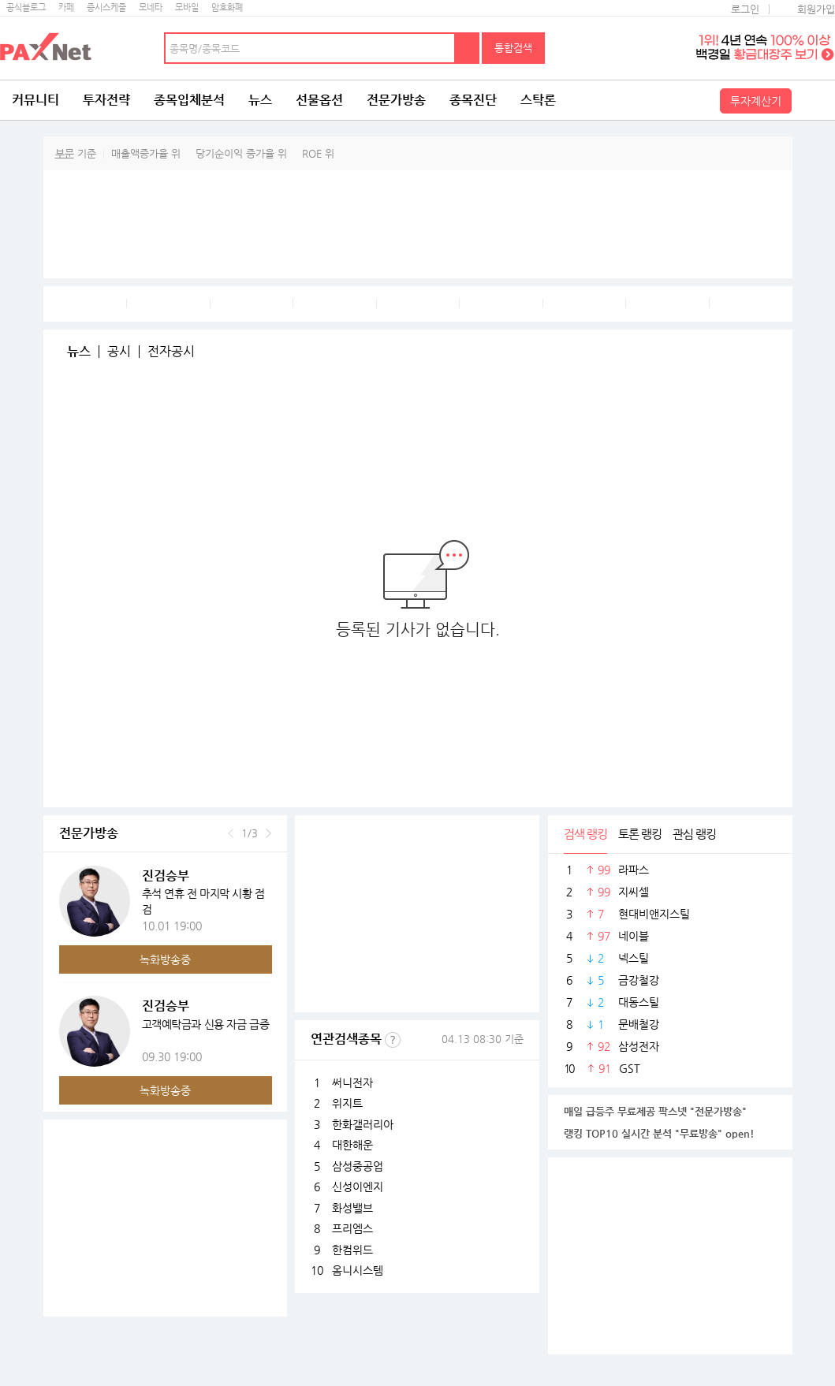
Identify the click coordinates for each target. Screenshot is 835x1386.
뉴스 (260, 99)
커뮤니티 (35, 99)
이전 (230, 833)
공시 (119, 351)
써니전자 (352, 1082)
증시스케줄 (106, 7)
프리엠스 (352, 1228)
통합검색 (513, 48)
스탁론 (538, 99)
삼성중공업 (357, 1166)
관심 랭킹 (694, 833)
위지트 (347, 1103)
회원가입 (816, 9)
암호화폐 (227, 7)
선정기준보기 (393, 1040)
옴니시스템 (357, 1270)
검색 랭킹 (585, 833)
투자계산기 (755, 101)
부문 (64, 153)
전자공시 (171, 351)
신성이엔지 (357, 1186)
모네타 (150, 7)
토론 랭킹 (640, 833)
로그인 (745, 9)
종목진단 (473, 99)
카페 (66, 7)
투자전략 (106, 99)
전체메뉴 (815, 100)
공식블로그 (26, 7)
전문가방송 (396, 99)
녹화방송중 (165, 959)
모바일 (187, 7)
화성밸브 (352, 1208)
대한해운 (352, 1144)
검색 (467, 48)
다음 (268, 833)
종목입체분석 (189, 99)
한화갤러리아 (362, 1124)
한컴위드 (352, 1249)
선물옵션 (319, 99)
